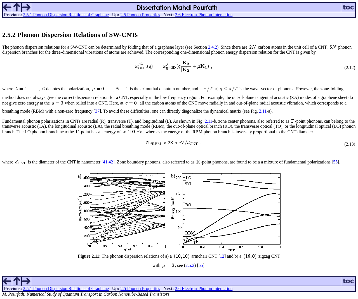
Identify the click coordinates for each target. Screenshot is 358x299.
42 (111, 162)
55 (335, 162)
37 (97, 111)
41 (105, 162)
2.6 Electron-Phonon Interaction (204, 14)
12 (222, 256)
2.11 (263, 111)
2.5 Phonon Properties (140, 14)
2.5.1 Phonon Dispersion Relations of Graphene (66, 14)
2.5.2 (189, 265)
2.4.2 (212, 47)
